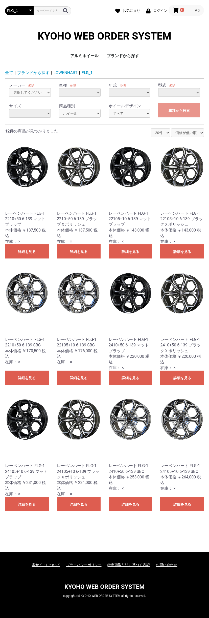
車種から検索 (179, 111)
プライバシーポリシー (84, 565)
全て (9, 72)
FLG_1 (87, 72)
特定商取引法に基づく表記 (128, 565)
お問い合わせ (166, 565)
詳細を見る (27, 252)
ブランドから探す (123, 55)
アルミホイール (84, 55)
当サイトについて (46, 565)
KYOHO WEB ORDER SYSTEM (104, 36)
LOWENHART (66, 72)
